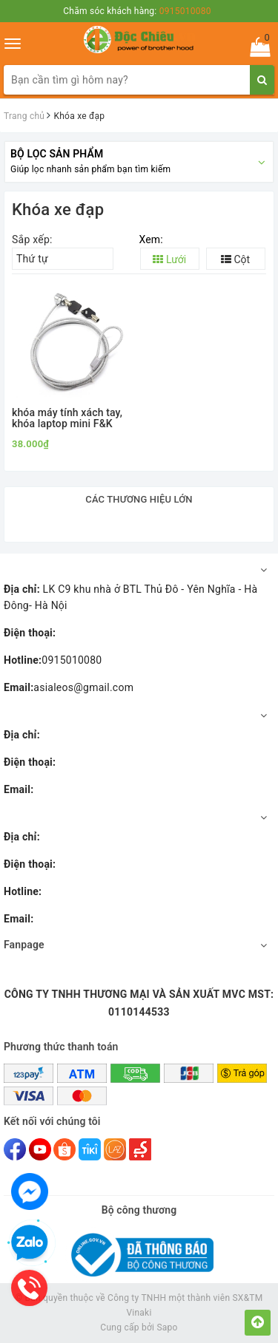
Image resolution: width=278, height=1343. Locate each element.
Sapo (166, 1327)
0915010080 (53, 660)
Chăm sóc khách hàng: (137, 11)
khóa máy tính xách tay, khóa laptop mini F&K (67, 418)
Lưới (169, 259)
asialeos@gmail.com (68, 687)
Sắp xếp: (32, 239)
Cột (235, 259)
